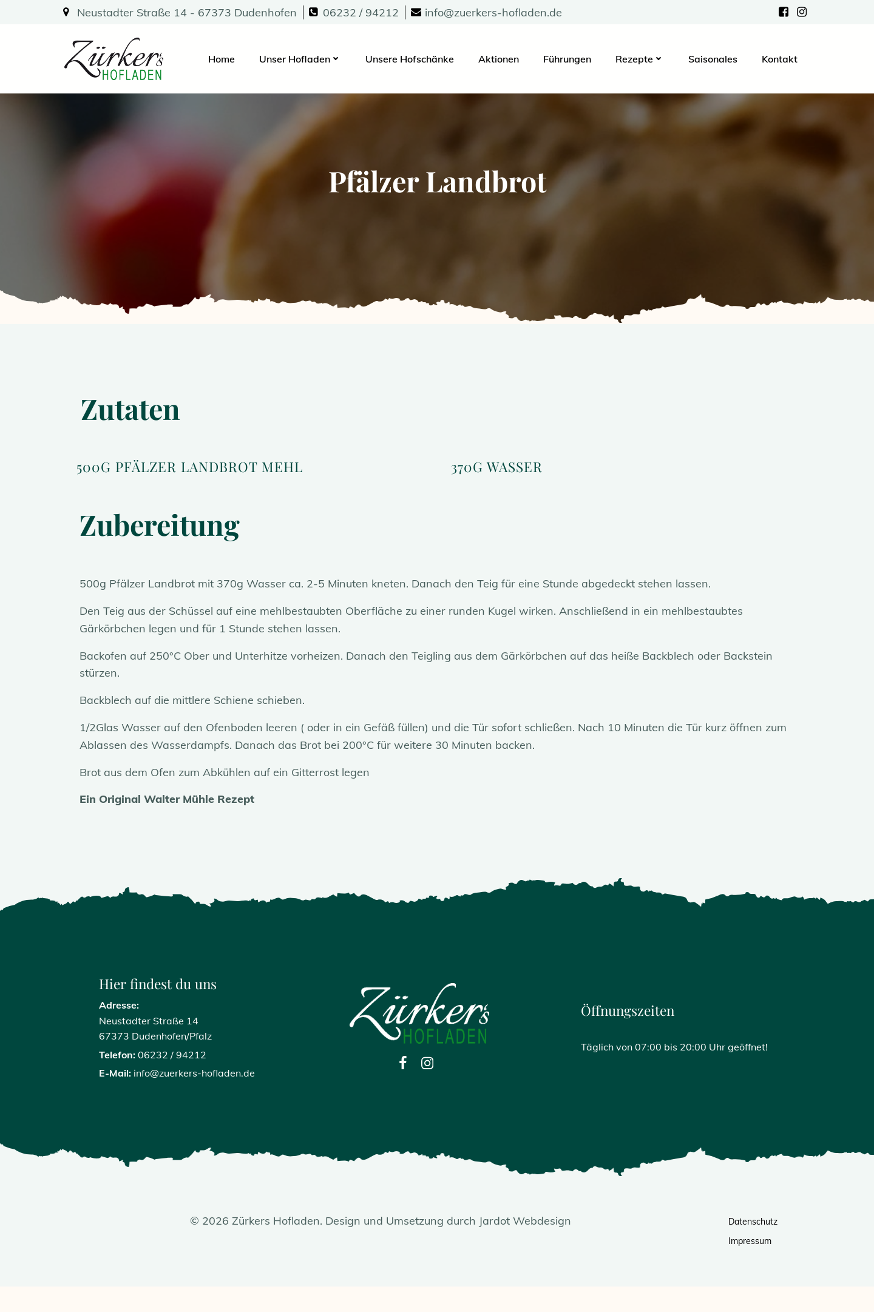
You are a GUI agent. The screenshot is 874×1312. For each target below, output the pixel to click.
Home (222, 58)
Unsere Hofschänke (411, 58)
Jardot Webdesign (525, 1246)
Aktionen (499, 58)
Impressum (750, 1265)
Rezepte (641, 58)
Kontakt (781, 58)
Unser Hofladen (301, 58)
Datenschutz (753, 1246)
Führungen (568, 58)
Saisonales (714, 58)
